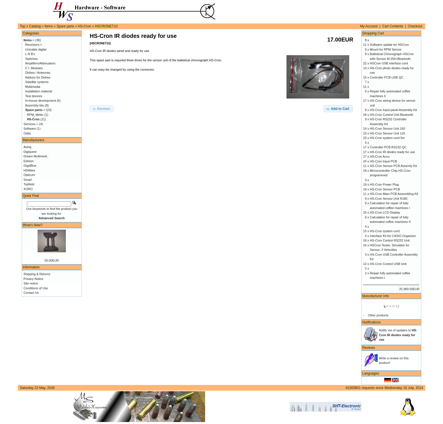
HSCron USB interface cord (389, 63)
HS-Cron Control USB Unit (388, 264)
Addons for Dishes (38, 77)
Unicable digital (35, 49)
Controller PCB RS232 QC (388, 147)
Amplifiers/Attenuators (40, 63)
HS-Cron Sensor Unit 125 (387, 133)
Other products (378, 315)
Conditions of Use (35, 288)
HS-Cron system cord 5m (387, 138)
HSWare (29, 170)
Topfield (28, 184)
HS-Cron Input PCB (383, 161)
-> (28, 40)
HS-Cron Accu (380, 156)
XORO (27, 189)
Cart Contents (392, 26)
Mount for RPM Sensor (385, 49)
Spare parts (65, 26)
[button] (338, 108)
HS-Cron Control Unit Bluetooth (391, 114)
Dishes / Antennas (37, 72)
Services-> (30, 124)
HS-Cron (84, 26)
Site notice (30, 283)
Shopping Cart (373, 33)
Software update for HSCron (389, 44)
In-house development (40, 100)
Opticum (29, 175)
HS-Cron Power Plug (384, 184)
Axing (27, 147)
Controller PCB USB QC (386, 77)
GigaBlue (29, 165)
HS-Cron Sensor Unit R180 (388, 198)
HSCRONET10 (106, 26)
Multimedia (32, 86)
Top (22, 26)
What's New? (32, 225)
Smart (27, 179)
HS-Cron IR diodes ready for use (392, 152)
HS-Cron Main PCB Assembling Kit (394, 193)
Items (49, 26)
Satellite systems (37, 82)
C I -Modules (34, 68)
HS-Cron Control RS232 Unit (390, 240)
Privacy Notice (33, 279)
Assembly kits (34, 105)
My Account (369, 26)
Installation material (38, 91)
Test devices (33, 96)
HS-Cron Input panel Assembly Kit (393, 110)
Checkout (415, 26)
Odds (27, 133)
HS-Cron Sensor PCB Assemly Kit (393, 166)
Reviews (368, 348)
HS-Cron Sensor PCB (385, 189)
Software (29, 128)
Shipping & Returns (36, 274)
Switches (31, 58)
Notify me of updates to (398, 335)
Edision (28, 161)
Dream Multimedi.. (36, 156)
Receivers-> (33, 44)
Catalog (35, 26)
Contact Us (31, 292)
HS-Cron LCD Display (385, 212)
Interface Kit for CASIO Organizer (393, 236)
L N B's (30, 54)
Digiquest (29, 151)
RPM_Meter (35, 114)
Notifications (371, 322)
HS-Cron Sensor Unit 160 (387, 128)
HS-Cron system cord (384, 231)
